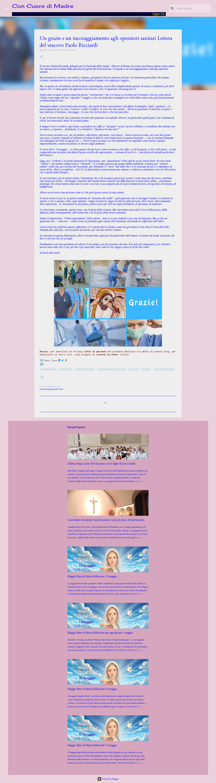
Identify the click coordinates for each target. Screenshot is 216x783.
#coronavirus (48, 369)
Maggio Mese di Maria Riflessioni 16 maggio (92, 688)
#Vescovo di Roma (164, 369)
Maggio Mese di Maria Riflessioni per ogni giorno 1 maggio (100, 632)
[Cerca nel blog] (193, 8)
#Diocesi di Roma (85, 369)
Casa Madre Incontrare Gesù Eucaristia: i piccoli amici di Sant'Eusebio (106, 519)
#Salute (133, 369)
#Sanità (146, 369)
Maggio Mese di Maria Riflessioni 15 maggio (92, 576)
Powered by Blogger (108, 779)
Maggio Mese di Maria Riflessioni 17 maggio (92, 745)
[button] (42, 57)
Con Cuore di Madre (42, 6)
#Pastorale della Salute (112, 369)
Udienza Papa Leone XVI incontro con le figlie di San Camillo (102, 463)
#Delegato (66, 369)
